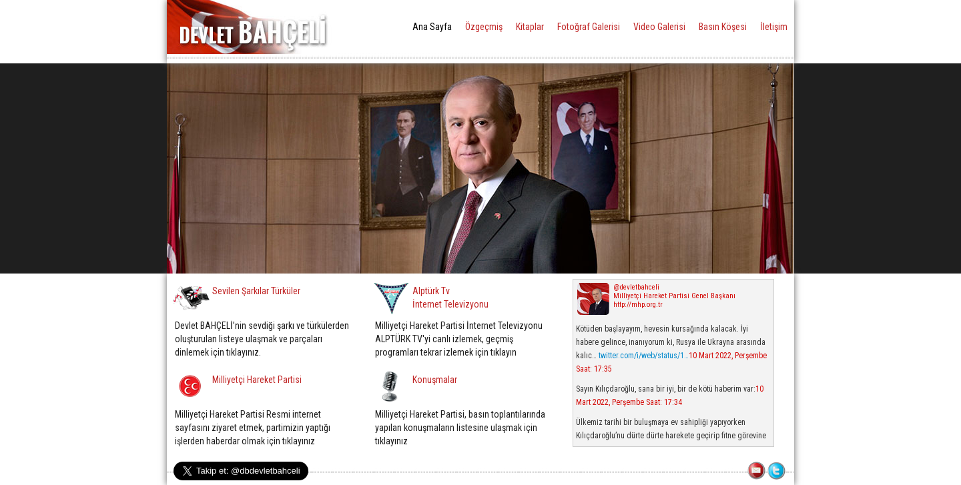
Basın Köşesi (723, 26)
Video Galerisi (659, 26)
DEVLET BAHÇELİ (252, 27)
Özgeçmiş (484, 26)
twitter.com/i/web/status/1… (644, 355)
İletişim (773, 26)
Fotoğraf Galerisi (588, 26)
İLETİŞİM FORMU (757, 472)
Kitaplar (530, 26)
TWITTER (777, 472)
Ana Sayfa (432, 26)
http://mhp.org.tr (638, 304)
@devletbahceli (636, 287)
